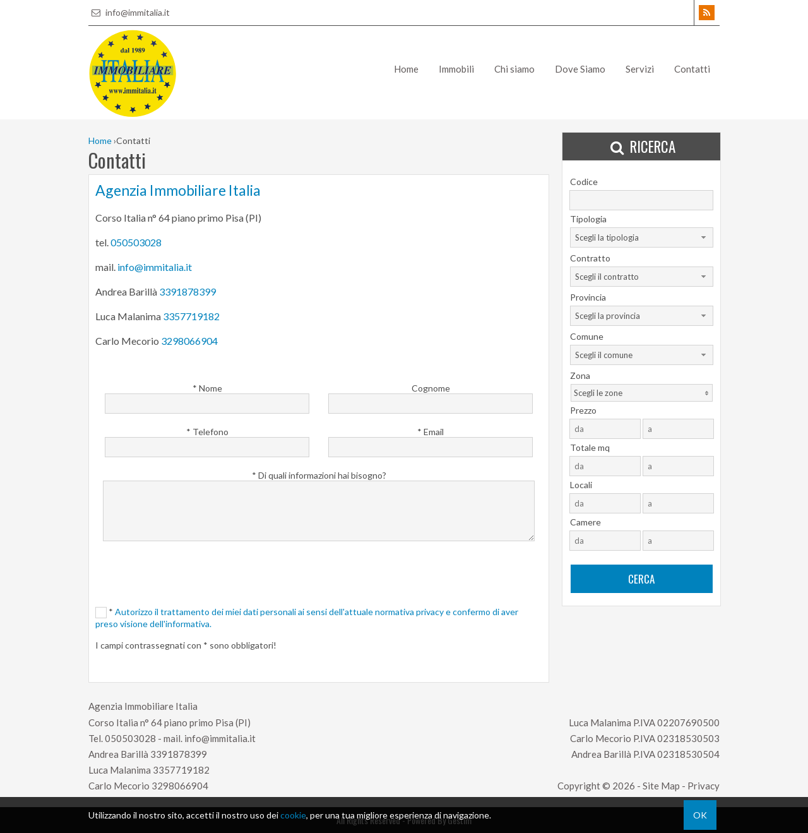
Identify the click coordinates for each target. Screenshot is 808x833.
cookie (293, 815)
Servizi (640, 69)
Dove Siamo (580, 69)
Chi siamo (514, 69)
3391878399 (187, 291)
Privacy (703, 785)
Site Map (661, 785)
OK (700, 815)
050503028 (136, 242)
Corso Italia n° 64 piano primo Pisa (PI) (169, 722)
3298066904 (189, 341)
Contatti (692, 69)
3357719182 (191, 316)
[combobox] (641, 237)
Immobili (456, 69)
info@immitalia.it (129, 12)
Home (406, 69)
